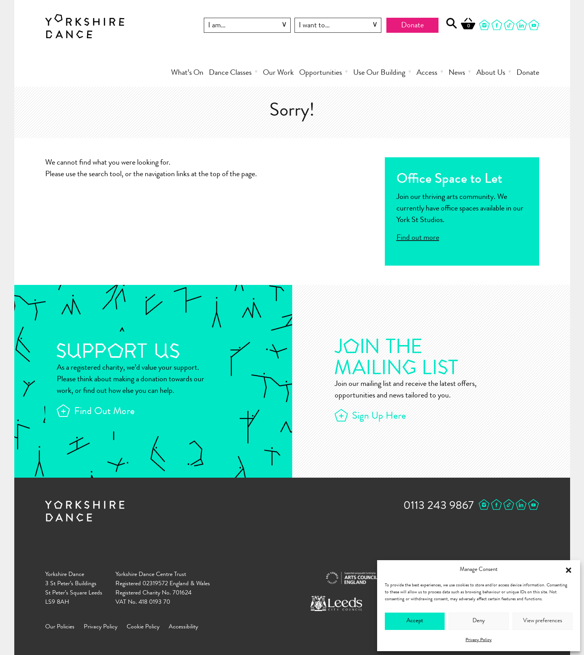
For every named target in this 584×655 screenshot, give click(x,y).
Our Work (278, 73)
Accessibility (183, 627)
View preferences (542, 621)
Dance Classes (230, 73)
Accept (414, 621)
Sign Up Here (379, 417)
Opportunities (320, 73)
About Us (490, 73)
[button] (568, 570)
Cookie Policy (143, 627)
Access (426, 73)
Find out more (417, 238)
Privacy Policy (479, 640)
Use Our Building (379, 73)
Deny (478, 621)
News (457, 73)
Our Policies (59, 627)
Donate (412, 26)
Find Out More (104, 412)
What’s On (187, 73)
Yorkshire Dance (84, 26)
